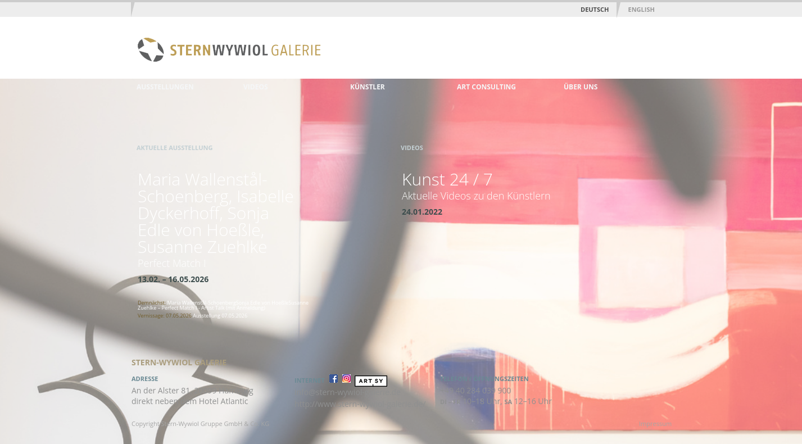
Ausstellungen (165, 87)
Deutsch (595, 9)
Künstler (367, 87)
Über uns (580, 87)
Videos (255, 87)
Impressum (655, 423)
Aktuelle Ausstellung (174, 147)
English (641, 9)
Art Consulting (486, 87)
